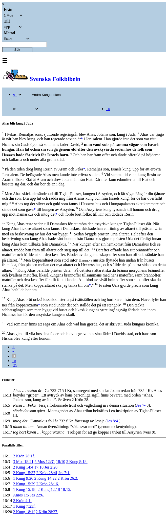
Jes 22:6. (37, 495)
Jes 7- (140, 405)
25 (14, 365)
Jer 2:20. (51, 467)
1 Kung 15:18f (24, 489)
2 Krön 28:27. (47, 512)
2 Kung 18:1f (23, 512)
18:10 (60, 461)
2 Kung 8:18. (77, 461)
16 (14, 356)
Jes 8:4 (112, 421)
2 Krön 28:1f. (24, 456)
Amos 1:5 (21, 495)
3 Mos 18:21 (23, 461)
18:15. (66, 489)
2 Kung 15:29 (24, 484)
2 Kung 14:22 (45, 478)
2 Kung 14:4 (23, 467)
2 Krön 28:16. (47, 484)
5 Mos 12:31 (44, 461)
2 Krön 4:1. (22, 500)
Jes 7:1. (64, 473)
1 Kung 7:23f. (24, 506)
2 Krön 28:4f (46, 473)
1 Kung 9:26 (23, 478)
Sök (17, 49)
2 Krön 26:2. (67, 478)
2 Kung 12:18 (49, 489)
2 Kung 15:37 (24, 473)
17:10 (38, 467)
